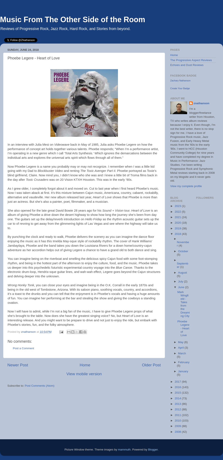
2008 (178, 431)
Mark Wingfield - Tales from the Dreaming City (183, 304)
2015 (178, 392)
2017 (178, 381)
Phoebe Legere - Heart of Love (183, 328)
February (183, 362)
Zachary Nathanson (180, 80)
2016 (178, 387)
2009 (178, 426)
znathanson (201, 103)
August (182, 272)
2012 (178, 409)
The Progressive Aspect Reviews (191, 60)
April (181, 347)
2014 (178, 398)
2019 (178, 228)
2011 (178, 415)
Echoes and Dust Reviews (187, 65)
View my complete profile (186, 186)
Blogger (153, 449)
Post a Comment (23, 348)
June (181, 287)
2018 (178, 233)
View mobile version (84, 374)
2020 (178, 222)
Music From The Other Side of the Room (72, 19)
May (181, 342)
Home (85, 365)
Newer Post (17, 365)
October (183, 251)
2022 (178, 211)
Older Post (151, 365)
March (182, 353)
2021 (178, 217)
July (181, 281)
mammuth (124, 449)
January (183, 371)
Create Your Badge (180, 88)
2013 (178, 403)
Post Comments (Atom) (39, 385)
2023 (178, 206)
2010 (178, 420)
